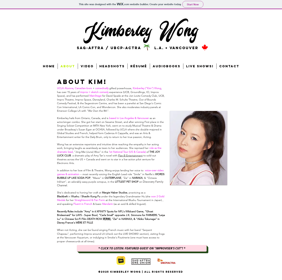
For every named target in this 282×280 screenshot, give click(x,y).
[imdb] (121, 260)
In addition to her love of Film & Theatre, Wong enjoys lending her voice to (101, 170)
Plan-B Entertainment (130, 155)
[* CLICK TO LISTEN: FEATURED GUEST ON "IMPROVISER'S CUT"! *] (142, 248)
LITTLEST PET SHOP (126, 181)
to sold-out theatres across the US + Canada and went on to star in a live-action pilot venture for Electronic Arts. (106, 159)
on (140, 181)
